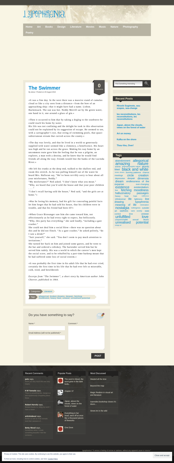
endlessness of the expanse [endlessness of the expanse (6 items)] (132, 183)
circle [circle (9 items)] (130, 175)
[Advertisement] (87, 58)
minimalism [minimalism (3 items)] (144, 205)
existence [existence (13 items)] (122, 187)
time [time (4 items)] (131, 214)
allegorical (44, 296)
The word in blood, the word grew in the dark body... (74, 381)
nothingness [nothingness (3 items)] (135, 208)
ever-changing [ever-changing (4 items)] (142, 184)
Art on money (124, 133)
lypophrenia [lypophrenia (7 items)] (142, 201)
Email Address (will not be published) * (45, 333)
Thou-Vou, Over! (125, 145)
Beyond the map (97, 386)
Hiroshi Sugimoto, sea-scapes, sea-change (128, 107)
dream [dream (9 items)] (119, 181)
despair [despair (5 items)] (131, 178)
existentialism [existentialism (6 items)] (141, 187)
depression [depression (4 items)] (120, 178)
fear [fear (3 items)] (116, 190)
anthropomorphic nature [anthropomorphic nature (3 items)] (131, 166)
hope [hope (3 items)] (135, 196)
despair (69, 296)
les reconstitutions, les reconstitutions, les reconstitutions (128, 116)
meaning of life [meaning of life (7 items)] (125, 204)
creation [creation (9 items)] (143, 175)
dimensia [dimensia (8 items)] (143, 178)
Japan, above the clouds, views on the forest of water (131, 126)
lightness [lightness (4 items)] (138, 199)
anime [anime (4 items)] (118, 166)
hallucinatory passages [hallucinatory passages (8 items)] (132, 193)
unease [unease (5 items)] (145, 213)
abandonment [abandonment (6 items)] (122, 160)
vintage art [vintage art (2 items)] (118, 225)
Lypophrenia (50, 14)
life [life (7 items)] (130, 198)
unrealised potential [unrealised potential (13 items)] (131, 222)
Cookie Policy (53, 459)
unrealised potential (80, 298)
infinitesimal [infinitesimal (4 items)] (120, 199)
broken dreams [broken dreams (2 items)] (119, 172)
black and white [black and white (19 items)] (135, 169)
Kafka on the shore (126, 139)
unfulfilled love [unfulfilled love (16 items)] (131, 217)
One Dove (69, 427)
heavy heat (55, 298)
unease (66, 298)
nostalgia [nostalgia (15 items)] (122, 208)
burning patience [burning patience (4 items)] (133, 172)
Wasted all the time (98, 379)
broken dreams (57, 296)
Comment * (73, 323)
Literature (48, 291)
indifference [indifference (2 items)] (145, 196)
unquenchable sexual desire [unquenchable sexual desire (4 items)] (132, 219)
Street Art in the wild (98, 411)
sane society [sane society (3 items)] (136, 211)
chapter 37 (69, 391)
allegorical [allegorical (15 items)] (140, 161)
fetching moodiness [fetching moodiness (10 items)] (134, 190)
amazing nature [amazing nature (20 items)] (131, 163)
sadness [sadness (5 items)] (124, 210)
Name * (32, 323)
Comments (99, 86)
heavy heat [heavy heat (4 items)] (121, 196)
